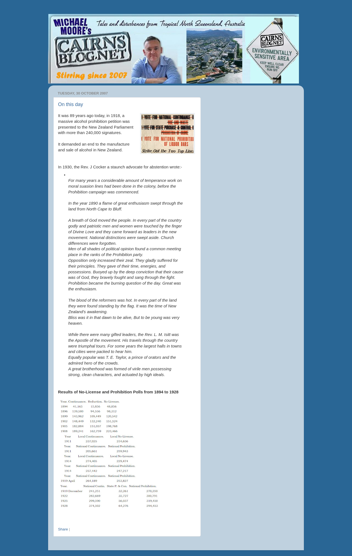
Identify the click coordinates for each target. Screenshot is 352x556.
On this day (70, 104)
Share (63, 529)
